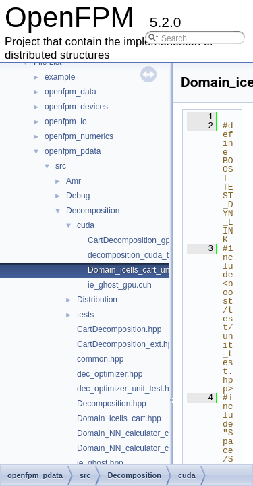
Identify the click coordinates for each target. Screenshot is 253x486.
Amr (73, 181)
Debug (78, 195)
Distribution (97, 299)
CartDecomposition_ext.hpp (127, 344)
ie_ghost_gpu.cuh (120, 285)
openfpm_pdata (73, 151)
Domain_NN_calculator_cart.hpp (135, 433)
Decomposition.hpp (111, 403)
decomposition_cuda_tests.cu (141, 255)
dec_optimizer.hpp (109, 374)
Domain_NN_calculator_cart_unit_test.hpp (153, 448)
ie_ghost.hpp (100, 463)
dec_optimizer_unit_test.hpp (127, 389)
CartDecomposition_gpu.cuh (139, 240)
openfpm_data (70, 92)
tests (85, 314)
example (60, 77)
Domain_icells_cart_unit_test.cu (145, 270)
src (60, 166)
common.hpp (100, 359)
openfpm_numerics (79, 136)
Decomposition (92, 210)
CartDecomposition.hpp (119, 329)
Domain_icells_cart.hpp (119, 418)
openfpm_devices (76, 106)
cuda (85, 225)
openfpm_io (66, 121)
